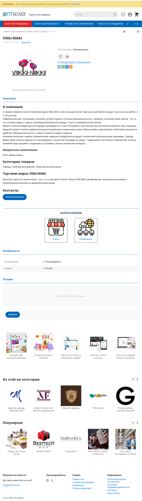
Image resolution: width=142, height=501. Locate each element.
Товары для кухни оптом (43, 452)
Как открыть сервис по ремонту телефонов (125, 452)
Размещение (86, 229)
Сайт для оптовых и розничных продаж (71, 356)
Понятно (75, 4)
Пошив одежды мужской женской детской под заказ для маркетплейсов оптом (125, 409)
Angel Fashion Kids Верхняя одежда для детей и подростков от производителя (43, 409)
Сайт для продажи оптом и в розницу (125, 356)
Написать (26, 42)
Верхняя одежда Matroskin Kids (16, 409)
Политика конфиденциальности (118, 486)
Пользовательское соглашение (116, 480)
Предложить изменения (75, 62)
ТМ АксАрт (98, 408)
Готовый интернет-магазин (43, 356)
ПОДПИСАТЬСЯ (11, 485)
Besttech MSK (70, 451)
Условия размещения (83, 482)
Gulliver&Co (97, 451)
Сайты (56, 229)
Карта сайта (113, 493)
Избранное (78, 485)
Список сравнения (82, 488)
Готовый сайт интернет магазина (16, 356)
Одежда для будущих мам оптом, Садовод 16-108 (16, 452)
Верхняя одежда (71, 408)
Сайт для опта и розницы (98, 356)
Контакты (112, 490)
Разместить (78, 479)
